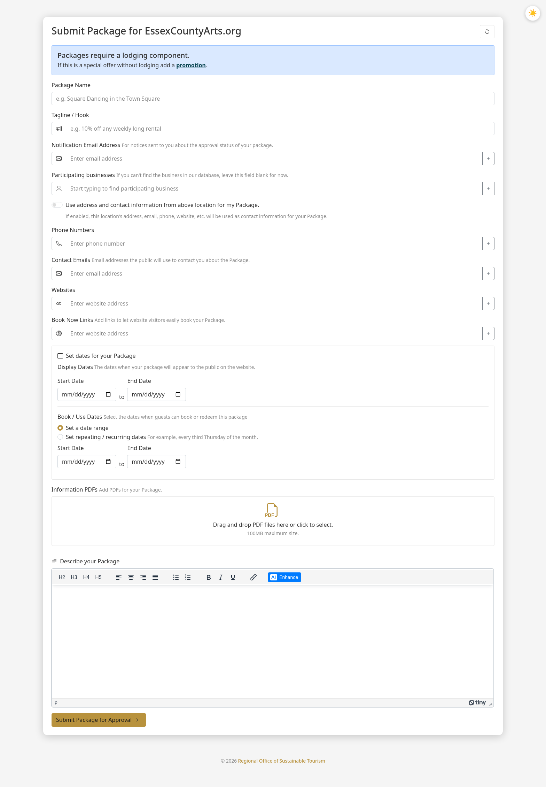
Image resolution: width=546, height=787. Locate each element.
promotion (191, 65)
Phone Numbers (73, 230)
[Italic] (221, 577)
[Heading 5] (98, 577)
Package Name (71, 85)
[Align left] (119, 577)
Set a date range (87, 428)
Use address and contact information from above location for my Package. (162, 205)
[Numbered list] (188, 577)
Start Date (70, 381)
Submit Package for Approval (97, 720)
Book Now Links (72, 320)
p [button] (56, 702)
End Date (139, 381)
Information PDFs (75, 489)
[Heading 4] (86, 577)
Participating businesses (83, 175)
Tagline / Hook (70, 115)
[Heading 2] (62, 577)
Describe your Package (85, 561)
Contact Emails (71, 260)
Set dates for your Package (96, 356)
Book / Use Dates (79, 416)
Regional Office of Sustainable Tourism (281, 760)
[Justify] (155, 577)
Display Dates (75, 367)
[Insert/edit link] (253, 577)
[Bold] (208, 577)
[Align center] (131, 577)
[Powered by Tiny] (477, 702)
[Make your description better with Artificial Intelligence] (284, 577)
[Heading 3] (74, 577)
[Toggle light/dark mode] (532, 13)
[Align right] (143, 577)
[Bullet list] (176, 577)
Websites (63, 290)
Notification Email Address (86, 145)
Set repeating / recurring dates (162, 437)
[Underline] (233, 577)
